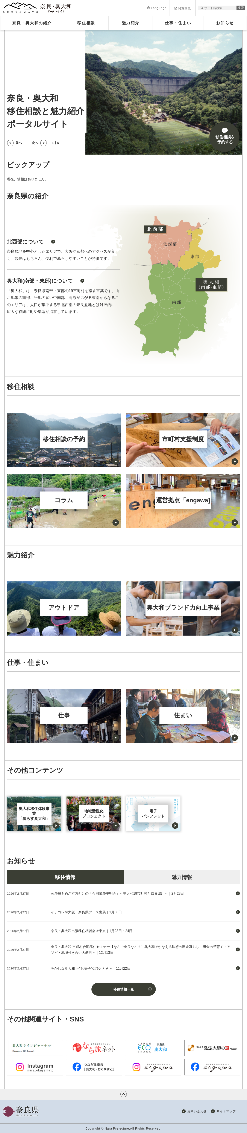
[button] (157, 8)
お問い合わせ (197, 1111)
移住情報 (65, 877)
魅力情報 (181, 877)
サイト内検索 (201, 7)
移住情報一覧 (123, 989)
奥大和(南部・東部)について (40, 281)
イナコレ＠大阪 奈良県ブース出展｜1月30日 (86, 912)
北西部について (25, 242)
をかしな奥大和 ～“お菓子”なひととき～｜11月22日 (90, 968)
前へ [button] (18, 143)
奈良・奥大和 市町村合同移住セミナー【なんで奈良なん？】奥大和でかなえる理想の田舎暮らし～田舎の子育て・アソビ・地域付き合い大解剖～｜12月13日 (140, 949)
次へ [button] (35, 143)
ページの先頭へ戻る (123, 1094)
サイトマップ (226, 1111)
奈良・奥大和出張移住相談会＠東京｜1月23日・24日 (92, 931)
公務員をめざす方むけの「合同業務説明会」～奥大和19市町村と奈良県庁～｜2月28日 (117, 893)
